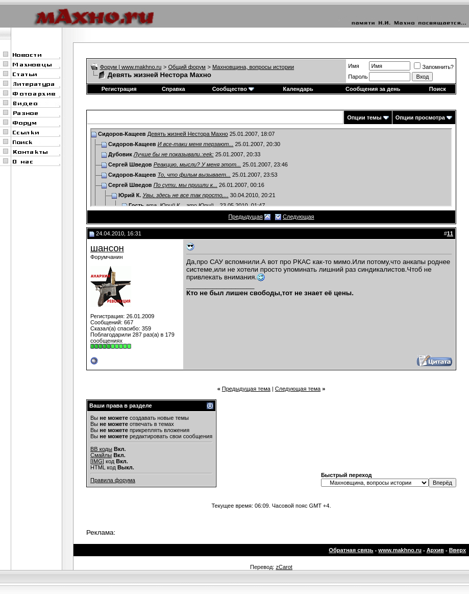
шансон (107, 248)
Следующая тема (297, 389)
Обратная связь (351, 550)
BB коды (101, 449)
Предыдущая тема (246, 389)
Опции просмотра (420, 117)
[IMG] (97, 461)
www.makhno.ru (400, 550)
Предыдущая (245, 216)
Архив (435, 550)
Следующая (298, 216)
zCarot (284, 567)
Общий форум (187, 67)
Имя (353, 66)
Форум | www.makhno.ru (131, 67)
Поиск (437, 89)
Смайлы (101, 455)
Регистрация (119, 89)
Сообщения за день (372, 89)
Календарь (298, 89)
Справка (173, 89)
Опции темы (364, 117)
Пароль (357, 77)
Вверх (457, 550)
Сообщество (233, 89)
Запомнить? (434, 67)
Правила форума (112, 480)
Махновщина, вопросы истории (253, 67)
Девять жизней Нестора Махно (187, 134)
